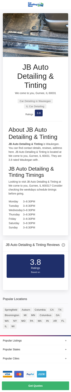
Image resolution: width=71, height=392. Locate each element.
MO (23, 320)
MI (25, 315)
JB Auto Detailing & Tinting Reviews (33, 245)
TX (60, 309)
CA (52, 309)
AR (55, 320)
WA (7, 320)
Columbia (40, 309)
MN (33, 315)
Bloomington (12, 315)
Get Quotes (35, 385)
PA (31, 320)
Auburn (26, 309)
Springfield (11, 309)
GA (58, 315)
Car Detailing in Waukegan (35, 101)
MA (40, 320)
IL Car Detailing (35, 106)
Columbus (45, 315)
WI (13, 326)
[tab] (35, 246)
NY (15, 320)
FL (62, 320)
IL (6, 326)
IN (47, 320)
